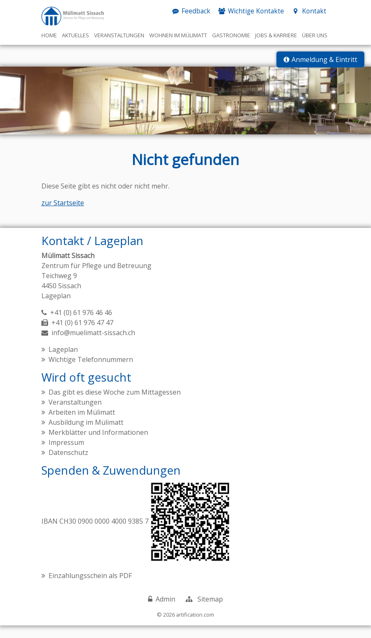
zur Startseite (62, 215)
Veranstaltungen (75, 414)
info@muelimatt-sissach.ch (93, 345)
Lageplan (56, 308)
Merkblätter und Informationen (98, 444)
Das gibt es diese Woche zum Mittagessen (115, 404)
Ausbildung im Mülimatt (86, 434)
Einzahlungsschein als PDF (90, 587)
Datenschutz (68, 465)
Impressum (66, 455)
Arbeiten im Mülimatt (82, 424)
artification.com (195, 626)
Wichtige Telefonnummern (91, 372)
